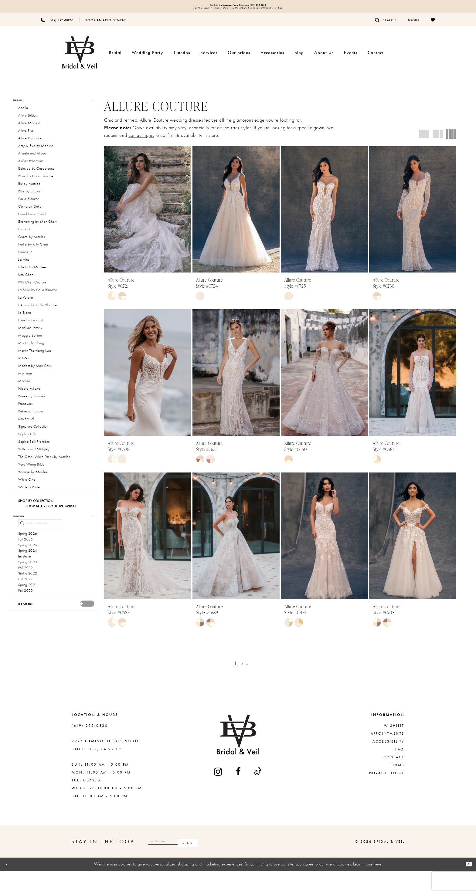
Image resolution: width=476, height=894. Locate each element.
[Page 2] (242, 687)
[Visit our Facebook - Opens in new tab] (239, 795)
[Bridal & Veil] (79, 58)
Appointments (387, 756)
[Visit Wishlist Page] (433, 25)
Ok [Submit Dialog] (465, 887)
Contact (393, 780)
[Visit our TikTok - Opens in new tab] (258, 795)
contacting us (141, 140)
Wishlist (394, 749)
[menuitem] (57, 25)
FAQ (399, 772)
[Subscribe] (239, 864)
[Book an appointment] (105, 25)
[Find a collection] (40, 541)
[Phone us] (57, 25)
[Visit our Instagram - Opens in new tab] (218, 794)
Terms (397, 788)
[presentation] (87, 643)
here (377, 887)
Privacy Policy (386, 796)
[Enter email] (199, 864)
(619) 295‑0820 (278, 6)
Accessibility (388, 764)
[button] (413, 25)
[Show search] (385, 25)
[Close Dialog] (9, 887)
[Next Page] (251, 687)
